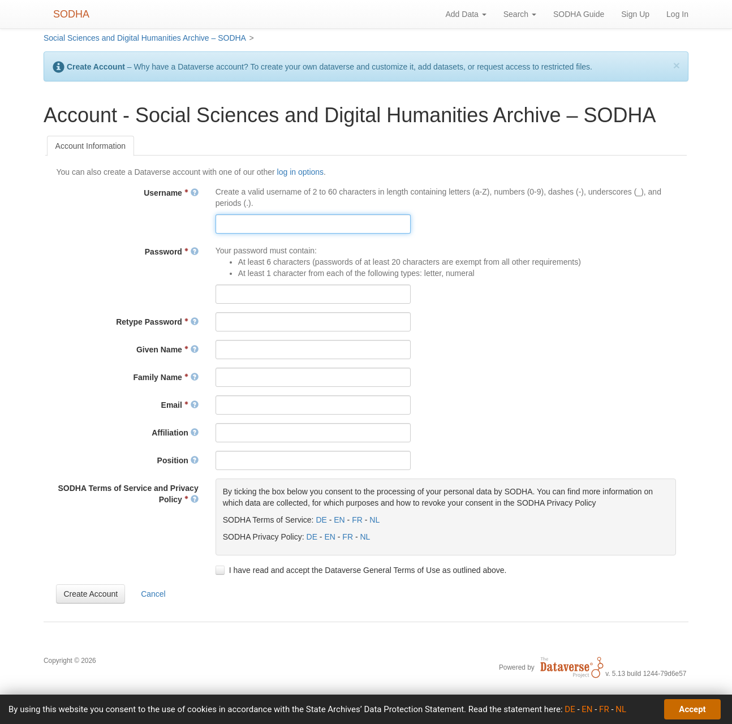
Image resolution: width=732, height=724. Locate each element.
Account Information (90, 145)
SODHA (71, 14)
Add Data (465, 14)
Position (178, 460)
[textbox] (313, 224)
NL (374, 519)
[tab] (91, 146)
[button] (90, 594)
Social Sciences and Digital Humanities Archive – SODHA (145, 37)
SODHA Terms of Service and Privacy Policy (128, 494)
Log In (677, 14)
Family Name (166, 377)
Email (180, 405)
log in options (300, 171)
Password (172, 251)
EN (339, 519)
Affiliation (175, 432)
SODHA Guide (578, 14)
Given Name (167, 349)
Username (171, 192)
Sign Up (635, 14)
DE (321, 519)
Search (519, 14)
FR (357, 519)
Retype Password (157, 321)
